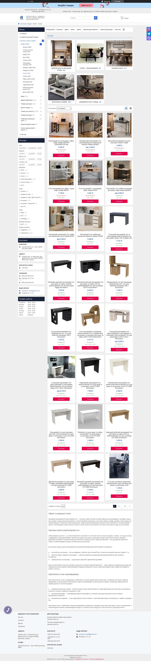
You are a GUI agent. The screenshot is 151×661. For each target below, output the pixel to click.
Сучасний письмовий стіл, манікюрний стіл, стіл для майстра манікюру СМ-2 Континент (61, 334)
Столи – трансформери (89, 68)
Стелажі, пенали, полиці (28, 50)
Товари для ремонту (90, 29)
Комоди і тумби (27, 67)
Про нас (118, 29)
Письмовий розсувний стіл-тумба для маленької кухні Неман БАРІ (61, 235)
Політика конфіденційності (96, 659)
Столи (25, 73)
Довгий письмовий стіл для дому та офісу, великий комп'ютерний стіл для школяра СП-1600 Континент (61, 484)
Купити (62, 155)
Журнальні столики (59, 102)
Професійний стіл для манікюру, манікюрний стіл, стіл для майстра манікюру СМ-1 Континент (119, 284)
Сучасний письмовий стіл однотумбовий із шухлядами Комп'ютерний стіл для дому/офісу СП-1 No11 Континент (61, 385)
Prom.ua (84, 655)
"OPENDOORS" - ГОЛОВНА (54, 29)
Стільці (25, 76)
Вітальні (25, 47)
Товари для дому (106, 29)
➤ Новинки (23, 33)
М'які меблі (26, 82)
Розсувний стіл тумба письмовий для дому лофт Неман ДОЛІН (119, 189)
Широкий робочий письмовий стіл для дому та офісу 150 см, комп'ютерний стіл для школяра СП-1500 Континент (119, 435)
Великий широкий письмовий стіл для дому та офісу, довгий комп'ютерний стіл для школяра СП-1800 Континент (90, 484)
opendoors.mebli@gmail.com (31, 291)
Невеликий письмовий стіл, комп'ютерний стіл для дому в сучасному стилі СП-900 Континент (90, 385)
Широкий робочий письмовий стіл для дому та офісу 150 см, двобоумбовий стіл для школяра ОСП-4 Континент (90, 284)
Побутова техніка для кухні (28, 119)
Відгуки (20, 623)
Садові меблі (27, 84)
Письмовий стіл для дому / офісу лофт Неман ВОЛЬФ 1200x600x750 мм (61, 142)
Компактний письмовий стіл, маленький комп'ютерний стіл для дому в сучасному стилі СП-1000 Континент (119, 385)
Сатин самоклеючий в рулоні (28, 129)
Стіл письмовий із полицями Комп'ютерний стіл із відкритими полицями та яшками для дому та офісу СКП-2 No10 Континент (90, 334)
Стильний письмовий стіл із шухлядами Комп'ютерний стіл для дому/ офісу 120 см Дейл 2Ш (119, 236)
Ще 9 (22, 185)
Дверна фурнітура (27, 100)
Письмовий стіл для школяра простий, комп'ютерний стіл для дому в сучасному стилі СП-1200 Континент (61, 435)
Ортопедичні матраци (26, 63)
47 (125, 506)
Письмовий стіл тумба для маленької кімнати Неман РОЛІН (90, 235)
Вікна (73, 29)
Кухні (24, 57)
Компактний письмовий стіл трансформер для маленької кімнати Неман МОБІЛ (90, 142)
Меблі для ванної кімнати (28, 88)
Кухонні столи (117, 68)
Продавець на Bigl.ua (75, 657)
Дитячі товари (25, 107)
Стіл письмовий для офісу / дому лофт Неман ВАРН (61, 189)
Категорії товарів (26, 24)
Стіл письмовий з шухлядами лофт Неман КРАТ (90, 189)
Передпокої (26, 70)
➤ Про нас (23, 134)
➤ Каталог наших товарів (28, 41)
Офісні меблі (27, 79)
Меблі (35, 24)
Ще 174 (23, 206)
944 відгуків (107, 1)
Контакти (21, 620)
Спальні (25, 60)
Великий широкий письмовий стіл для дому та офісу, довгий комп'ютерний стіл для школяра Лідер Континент (61, 284)
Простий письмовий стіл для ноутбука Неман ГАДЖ (119, 142)
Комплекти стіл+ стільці (88, 102)
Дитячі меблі (26, 92)
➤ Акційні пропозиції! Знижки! (29, 37)
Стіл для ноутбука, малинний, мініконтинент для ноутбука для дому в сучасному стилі (119, 483)
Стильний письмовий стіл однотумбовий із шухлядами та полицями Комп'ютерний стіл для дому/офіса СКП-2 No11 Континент (119, 335)
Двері (67, 29)
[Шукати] (95, 17)
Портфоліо (21, 626)
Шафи (25, 54)
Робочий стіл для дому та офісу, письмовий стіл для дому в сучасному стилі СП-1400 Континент (90, 435)
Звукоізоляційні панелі (28, 124)
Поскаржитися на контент (81, 659)
